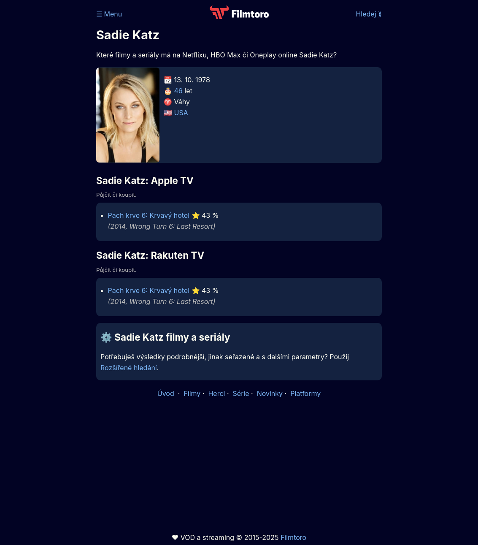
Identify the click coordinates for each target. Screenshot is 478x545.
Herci (216, 393)
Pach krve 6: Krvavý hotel (148, 215)
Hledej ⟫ (369, 14)
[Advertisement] (45, 130)
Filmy (192, 393)
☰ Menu (109, 14)
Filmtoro (293, 537)
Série (241, 393)
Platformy (305, 393)
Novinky (270, 393)
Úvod (166, 393)
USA (181, 112)
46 (178, 91)
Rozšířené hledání (128, 367)
